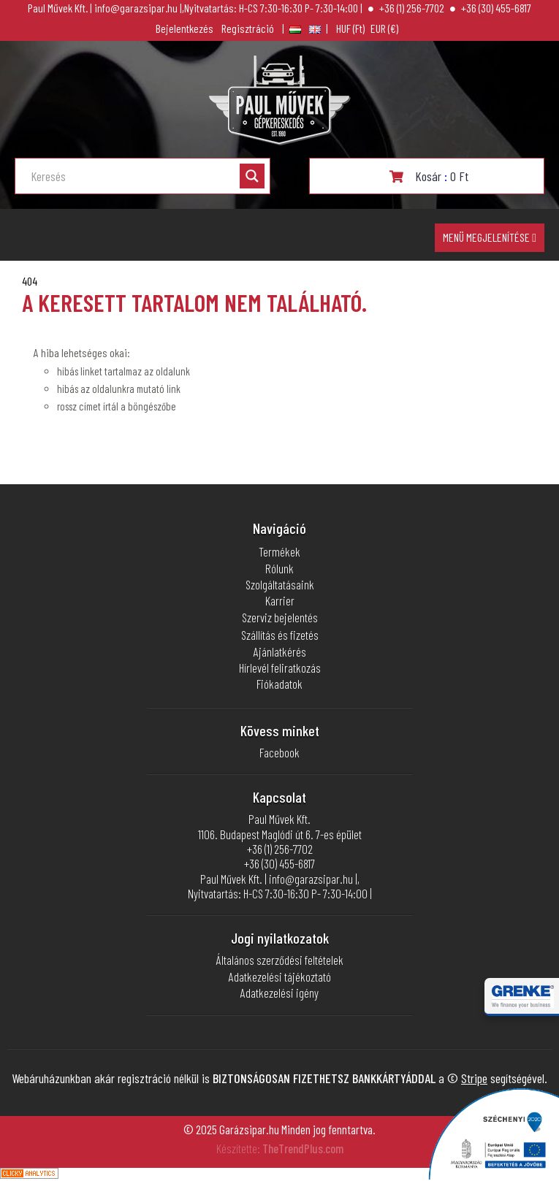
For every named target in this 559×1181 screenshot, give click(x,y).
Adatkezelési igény (279, 992)
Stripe (474, 1078)
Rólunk (279, 568)
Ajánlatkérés (280, 651)
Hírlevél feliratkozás (280, 667)
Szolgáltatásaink (280, 584)
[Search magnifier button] (252, 176)
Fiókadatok (279, 683)
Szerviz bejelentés (280, 617)
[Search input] (133, 176)
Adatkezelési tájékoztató (280, 976)
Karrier (279, 600)
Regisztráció (247, 28)
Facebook (279, 752)
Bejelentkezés (184, 28)
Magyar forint (350, 28)
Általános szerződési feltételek (279, 959)
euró (384, 28)
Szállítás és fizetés (280, 634)
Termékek (279, 551)
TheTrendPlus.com (302, 1148)
